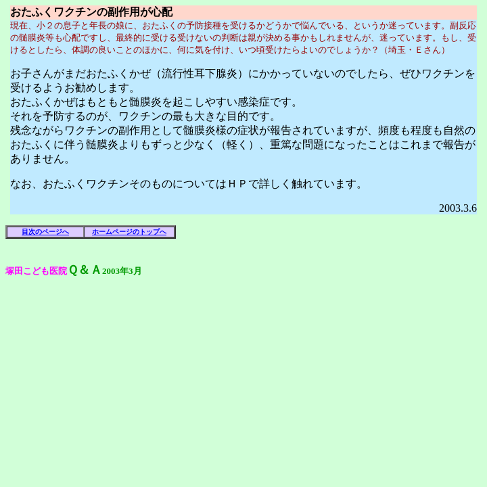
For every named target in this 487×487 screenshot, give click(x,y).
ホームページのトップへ (129, 231)
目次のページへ (45, 231)
